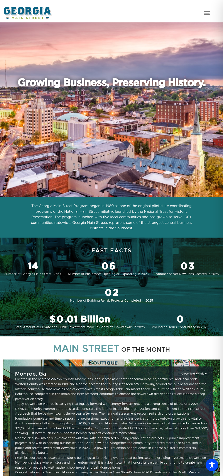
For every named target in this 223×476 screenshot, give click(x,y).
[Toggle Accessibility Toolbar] (212, 465)
